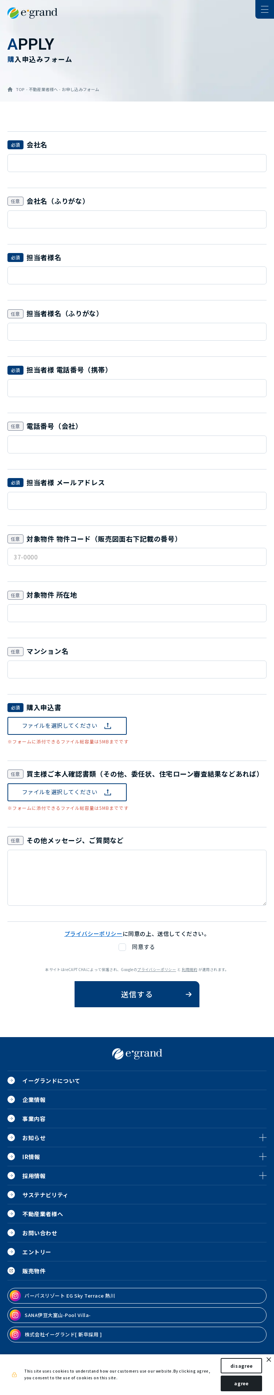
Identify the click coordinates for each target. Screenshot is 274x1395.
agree (241, 1383)
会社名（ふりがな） (57, 201)
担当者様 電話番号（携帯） (69, 369)
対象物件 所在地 (51, 594)
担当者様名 (44, 257)
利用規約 (190, 969)
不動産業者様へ (43, 89)
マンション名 (47, 651)
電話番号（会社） (54, 426)
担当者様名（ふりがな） (64, 313)
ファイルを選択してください (60, 725)
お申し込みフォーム (81, 89)
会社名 (36, 144)
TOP (20, 89)
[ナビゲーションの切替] (264, 9)
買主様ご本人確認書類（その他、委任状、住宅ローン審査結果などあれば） (144, 773)
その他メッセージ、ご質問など (75, 840)
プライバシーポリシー (156, 969)
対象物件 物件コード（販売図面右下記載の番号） (104, 538)
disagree (241, 1366)
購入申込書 (44, 707)
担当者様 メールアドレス (65, 482)
